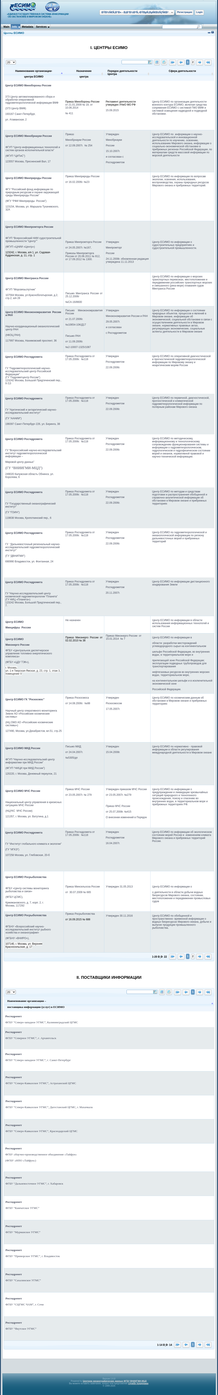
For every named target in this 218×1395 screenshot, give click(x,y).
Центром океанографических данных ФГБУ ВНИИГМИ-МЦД (115, 1381)
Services (41, 26)
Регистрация (184, 12)
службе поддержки (138, 1383)
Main (6, 26)
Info (14, 26)
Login (199, 12)
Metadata (27, 26)
